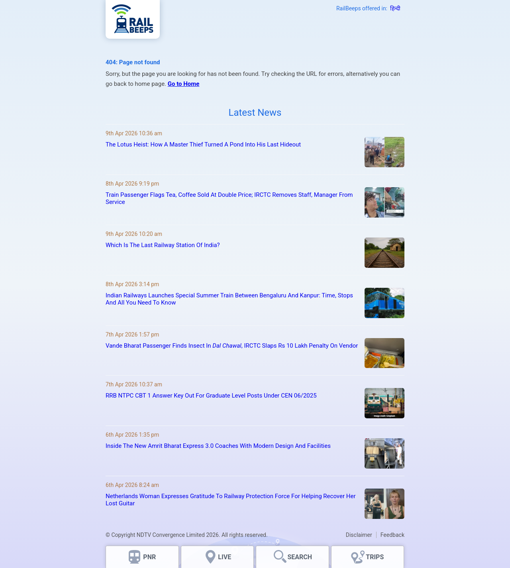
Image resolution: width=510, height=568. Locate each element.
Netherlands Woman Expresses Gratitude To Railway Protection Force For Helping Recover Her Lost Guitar (231, 500)
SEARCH (299, 557)
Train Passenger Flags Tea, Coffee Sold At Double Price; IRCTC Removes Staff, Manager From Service (229, 198)
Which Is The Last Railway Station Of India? (163, 245)
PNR (149, 557)
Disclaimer (359, 535)
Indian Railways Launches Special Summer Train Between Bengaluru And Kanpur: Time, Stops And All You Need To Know (229, 299)
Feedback (392, 535)
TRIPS (375, 557)
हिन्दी (395, 8)
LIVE (224, 557)
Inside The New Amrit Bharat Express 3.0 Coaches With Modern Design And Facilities (218, 445)
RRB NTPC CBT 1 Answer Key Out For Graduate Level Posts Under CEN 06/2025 (211, 395)
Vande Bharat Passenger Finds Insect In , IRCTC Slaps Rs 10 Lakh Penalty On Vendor (232, 345)
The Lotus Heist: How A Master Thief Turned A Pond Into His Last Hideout (203, 144)
